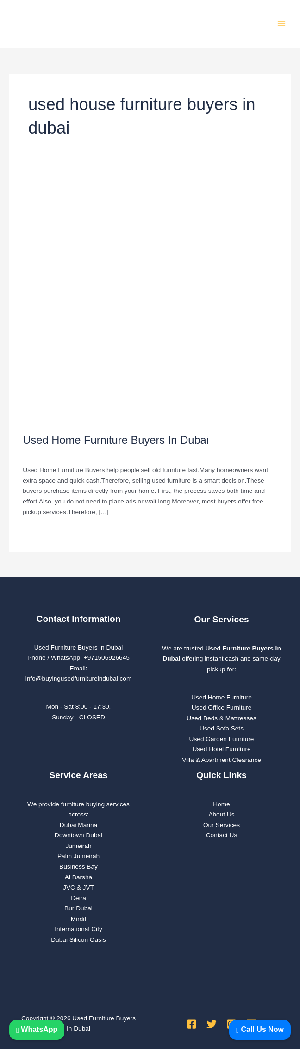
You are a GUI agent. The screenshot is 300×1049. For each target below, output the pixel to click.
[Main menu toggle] (281, 21)
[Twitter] (211, 1019)
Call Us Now (260, 1029)
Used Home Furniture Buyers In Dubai (116, 435)
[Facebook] (192, 1019)
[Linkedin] (251, 1019)
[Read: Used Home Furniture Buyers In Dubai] (150, 291)
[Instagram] (231, 1019)
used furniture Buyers (110, 449)
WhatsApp (36, 1029)
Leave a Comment (49, 449)
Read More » (41, 526)
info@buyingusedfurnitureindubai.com (78, 673)
